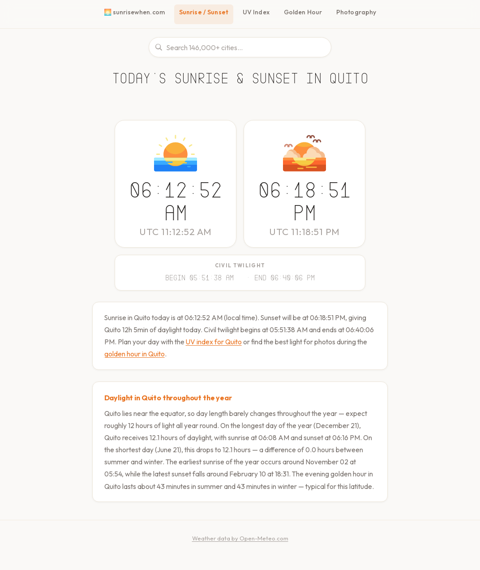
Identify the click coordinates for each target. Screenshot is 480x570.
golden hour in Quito (168, 352)
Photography (356, 12)
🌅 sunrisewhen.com (135, 12)
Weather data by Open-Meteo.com (240, 548)
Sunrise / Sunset (205, 12)
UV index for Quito (246, 340)
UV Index (258, 12)
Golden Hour (305, 12)
